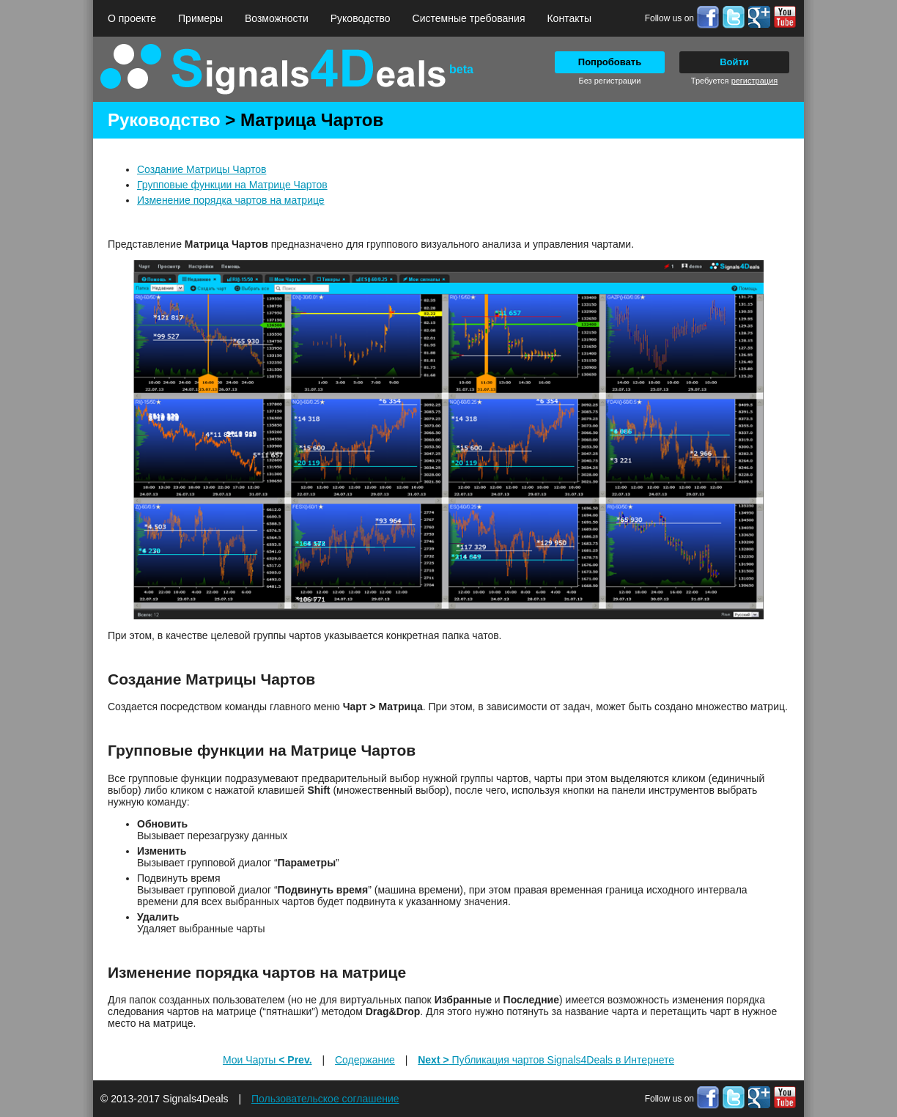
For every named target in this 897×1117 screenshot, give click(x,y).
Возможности (277, 18)
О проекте (132, 18)
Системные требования (469, 18)
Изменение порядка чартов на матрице (231, 200)
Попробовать (609, 61)
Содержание (365, 1060)
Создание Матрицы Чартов (201, 169)
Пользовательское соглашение (325, 1099)
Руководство (361, 18)
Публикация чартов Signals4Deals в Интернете (546, 1060)
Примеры (200, 18)
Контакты (569, 18)
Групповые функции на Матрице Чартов (232, 185)
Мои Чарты (267, 1060)
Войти (734, 61)
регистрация (754, 80)
